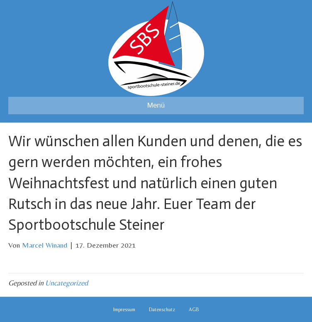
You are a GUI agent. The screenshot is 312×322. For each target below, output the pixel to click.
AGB (194, 309)
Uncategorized (66, 282)
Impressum (124, 309)
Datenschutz (162, 309)
